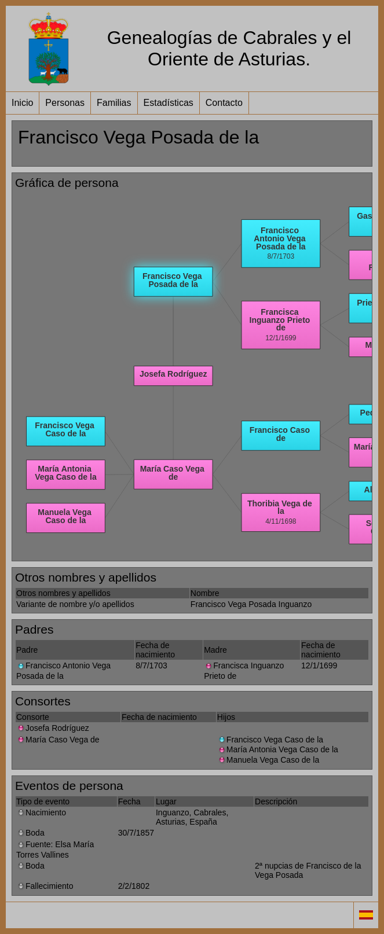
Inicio (22, 103)
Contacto (224, 103)
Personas (65, 103)
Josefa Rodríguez (52, 728)
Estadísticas (168, 103)
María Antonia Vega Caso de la (277, 749)
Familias (114, 103)
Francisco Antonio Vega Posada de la (63, 670)
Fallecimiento (44, 886)
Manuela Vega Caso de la (268, 759)
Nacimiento (41, 812)
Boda (30, 832)
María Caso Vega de (58, 739)
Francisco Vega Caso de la (270, 739)
